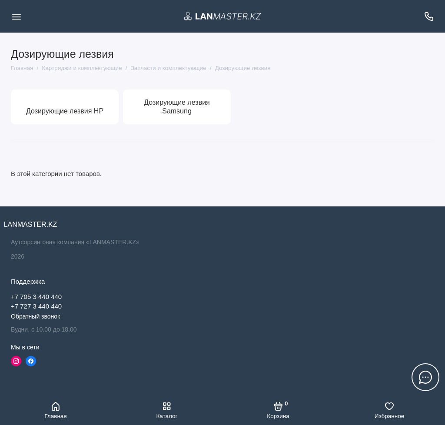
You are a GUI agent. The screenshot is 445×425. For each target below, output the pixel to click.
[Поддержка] (428, 16)
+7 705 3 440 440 (36, 296)
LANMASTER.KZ (30, 224)
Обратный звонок (35, 316)
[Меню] (16, 16)
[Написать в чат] (425, 377)
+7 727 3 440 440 (36, 306)
